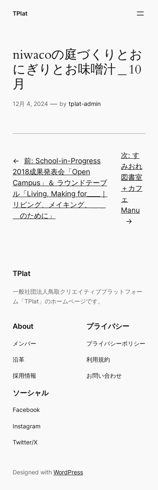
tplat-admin (85, 103)
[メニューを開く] (140, 13)
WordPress (68, 472)
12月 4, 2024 (30, 103)
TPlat (20, 13)
